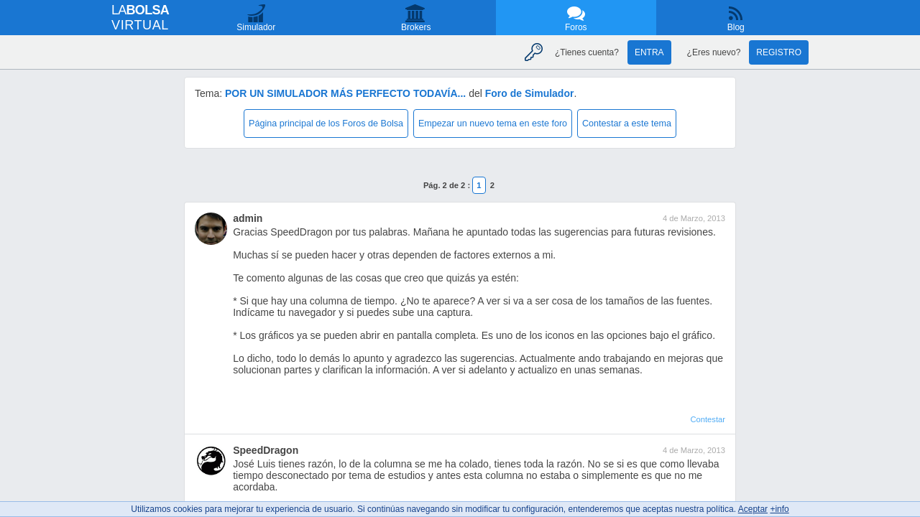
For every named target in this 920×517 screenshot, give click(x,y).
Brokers (416, 27)
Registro (778, 52)
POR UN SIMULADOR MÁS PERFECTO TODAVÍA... (345, 93)
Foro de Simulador (529, 93)
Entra (649, 52)
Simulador (255, 27)
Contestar (707, 419)
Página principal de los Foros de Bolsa (326, 123)
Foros (576, 27)
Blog (736, 27)
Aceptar (753, 509)
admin (247, 218)
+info (779, 509)
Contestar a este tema (626, 123)
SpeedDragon (265, 450)
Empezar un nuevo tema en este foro (492, 123)
